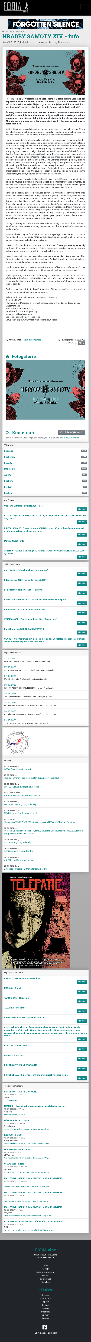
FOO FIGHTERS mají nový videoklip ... (21, 803)
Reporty (45, 1301)
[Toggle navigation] (84, 7)
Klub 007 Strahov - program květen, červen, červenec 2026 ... (32, 776)
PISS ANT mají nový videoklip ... (18, 841)
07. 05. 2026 (10, 658)
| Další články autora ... (32, 339)
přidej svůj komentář (71, 432)
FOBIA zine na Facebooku (45, 1329)
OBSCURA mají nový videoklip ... (19, 767)
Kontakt (45, 1275)
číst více (81, 509)
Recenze (45, 1295)
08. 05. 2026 (10, 685)
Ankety (45, 1308)
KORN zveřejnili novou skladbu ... (19, 850)
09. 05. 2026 (10, 720)
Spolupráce (45, 1279)
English (45, 1318)
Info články (46, 1305)
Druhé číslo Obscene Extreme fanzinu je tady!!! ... (26, 867)
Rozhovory (45, 1298)
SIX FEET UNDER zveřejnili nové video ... (22, 785)
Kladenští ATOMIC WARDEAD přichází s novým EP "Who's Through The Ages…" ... (41, 820)
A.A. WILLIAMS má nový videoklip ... (20, 858)
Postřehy (45, 1311)
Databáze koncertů (45, 1272)
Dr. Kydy (45, 1315)
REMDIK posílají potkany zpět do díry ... (22, 812)
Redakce (46, 1282)
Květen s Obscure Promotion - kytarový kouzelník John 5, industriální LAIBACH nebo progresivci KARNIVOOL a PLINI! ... (43, 831)
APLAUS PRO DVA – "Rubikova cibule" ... (23, 794)
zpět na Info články (13, 32)
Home (45, 1265)
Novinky (45, 1269)
